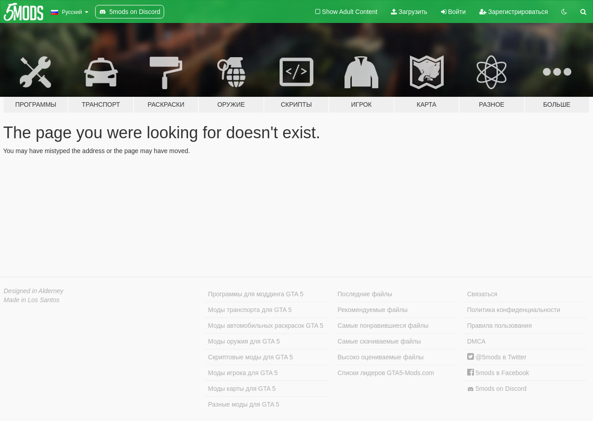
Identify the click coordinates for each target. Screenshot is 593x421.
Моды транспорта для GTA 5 (249, 309)
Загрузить (409, 11)
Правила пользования (499, 325)
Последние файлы (365, 294)
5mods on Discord (497, 389)
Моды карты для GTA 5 (242, 388)
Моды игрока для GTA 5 (242, 372)
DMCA (476, 341)
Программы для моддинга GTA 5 (255, 294)
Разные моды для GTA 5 (243, 404)
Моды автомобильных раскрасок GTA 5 (265, 325)
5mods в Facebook (498, 373)
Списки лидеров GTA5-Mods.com (386, 372)
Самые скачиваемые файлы (379, 341)
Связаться (482, 294)
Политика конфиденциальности (514, 309)
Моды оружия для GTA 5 (244, 341)
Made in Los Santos (32, 299)
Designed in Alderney (34, 290)
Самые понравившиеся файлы (383, 325)
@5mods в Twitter (497, 357)
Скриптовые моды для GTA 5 (250, 357)
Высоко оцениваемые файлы (381, 357)
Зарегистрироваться (513, 11)
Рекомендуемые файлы (373, 309)
